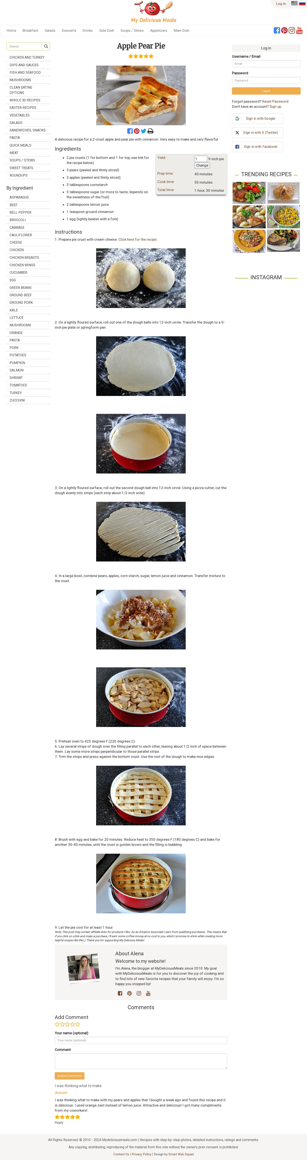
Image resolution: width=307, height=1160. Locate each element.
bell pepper (20, 212)
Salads (50, 30)
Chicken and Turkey (27, 57)
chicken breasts (24, 258)
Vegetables (20, 115)
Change (202, 165)
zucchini (17, 400)
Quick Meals (20, 145)
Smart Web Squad (181, 1154)
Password (240, 73)
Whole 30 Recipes (25, 100)
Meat (14, 153)
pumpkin (17, 363)
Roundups (19, 175)
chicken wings (22, 265)
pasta (15, 340)
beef (13, 205)
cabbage (17, 228)
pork (14, 348)
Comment (63, 1050)
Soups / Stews (132, 30)
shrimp (16, 378)
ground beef (21, 295)
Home (11, 30)
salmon (16, 370)
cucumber (18, 273)
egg (13, 280)
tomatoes (18, 385)
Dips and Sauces (24, 65)
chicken (17, 250)
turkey (16, 393)
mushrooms (20, 325)
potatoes (18, 355)
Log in (281, 3)
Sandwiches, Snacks (28, 130)
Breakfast (30, 30)
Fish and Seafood (25, 73)
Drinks (88, 30)
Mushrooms (20, 80)
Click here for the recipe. (138, 239)
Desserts (69, 30)
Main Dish (181, 30)
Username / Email (246, 56)
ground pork (21, 303)
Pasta (15, 138)
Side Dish (106, 30)
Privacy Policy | (143, 1154)
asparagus (19, 197)
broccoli (18, 220)
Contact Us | (122, 1154)
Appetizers (158, 30)
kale (14, 310)
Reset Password (275, 101)
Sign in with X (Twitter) (260, 133)
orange (16, 333)
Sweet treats (21, 168)
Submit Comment (70, 1076)
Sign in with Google (260, 119)
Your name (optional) (71, 1033)
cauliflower (21, 235)
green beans (21, 288)
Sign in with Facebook (260, 147)
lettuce (16, 318)
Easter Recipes (23, 108)
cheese (16, 242)
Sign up (275, 106)
